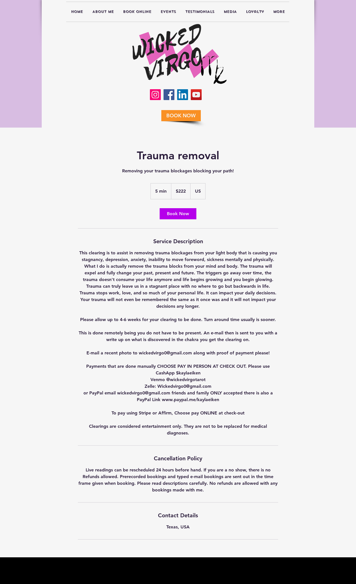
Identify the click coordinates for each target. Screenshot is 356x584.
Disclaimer (150, 581)
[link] (178, 213)
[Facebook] (169, 94)
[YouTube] (196, 94)
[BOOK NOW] (181, 115)
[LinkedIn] (182, 94)
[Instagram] (155, 94)
